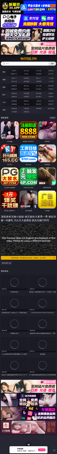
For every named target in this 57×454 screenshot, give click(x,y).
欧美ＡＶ (38, 78)
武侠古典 (51, 101)
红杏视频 (14, 112)
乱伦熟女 (38, 89)
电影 (4, 87)
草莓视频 (38, 108)
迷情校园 (14, 104)
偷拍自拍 (26, 86)
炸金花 (26, 74)
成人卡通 (38, 86)
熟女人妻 (14, 81)
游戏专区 (51, 70)
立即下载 (41, 450)
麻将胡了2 (14, 74)
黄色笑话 (38, 104)
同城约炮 (14, 108)
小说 (4, 102)
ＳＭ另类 (51, 81)
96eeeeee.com (28, 59)
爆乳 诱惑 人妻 (6, 263)
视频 (4, 79)
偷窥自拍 (14, 93)
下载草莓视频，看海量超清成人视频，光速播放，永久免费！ (33, 258)
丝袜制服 (26, 81)
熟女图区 (38, 96)
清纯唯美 (26, 96)
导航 (4, 110)
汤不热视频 (51, 108)
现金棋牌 (38, 74)
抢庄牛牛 (51, 74)
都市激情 (14, 101)
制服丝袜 (14, 89)
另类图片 (51, 96)
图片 (4, 95)
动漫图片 (51, 93)
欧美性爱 (51, 86)
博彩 (4, 72)
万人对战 (38, 70)
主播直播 (38, 81)
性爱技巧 (51, 104)
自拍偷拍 (26, 78)
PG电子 (14, 70)
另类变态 (51, 89)
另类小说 (26, 104)
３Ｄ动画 (51, 78)
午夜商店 (26, 108)
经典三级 (26, 89)
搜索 (52, 63)
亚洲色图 (26, 93)
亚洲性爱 (14, 86)
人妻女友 (38, 101)
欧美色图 (38, 93)
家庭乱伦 (26, 101)
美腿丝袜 (14, 96)
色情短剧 (26, 112)
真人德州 (26, 70)
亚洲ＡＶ (14, 78)
